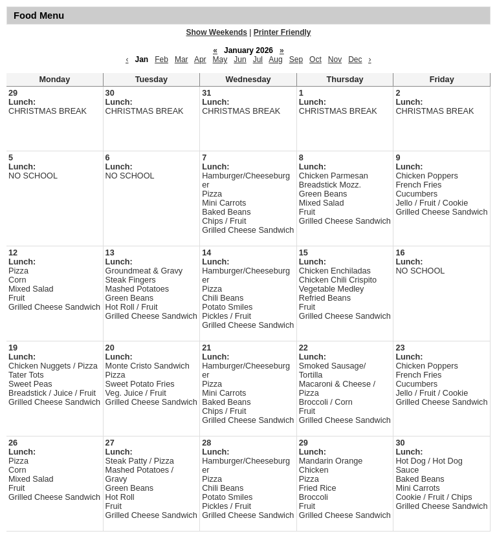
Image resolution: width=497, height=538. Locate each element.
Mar (181, 59)
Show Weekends (216, 32)
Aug (275, 59)
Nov (335, 59)
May (220, 59)
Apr (200, 59)
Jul (258, 59)
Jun (240, 59)
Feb (161, 59)
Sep (296, 59)
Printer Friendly (282, 32)
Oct (315, 59)
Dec (355, 59)
